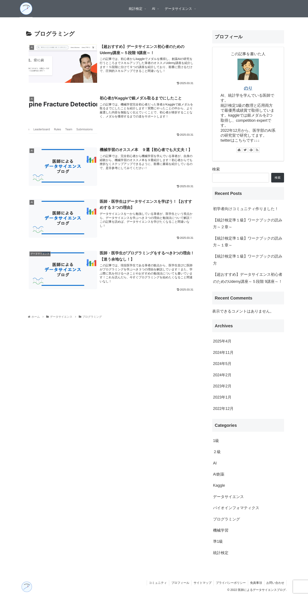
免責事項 (256, 582)
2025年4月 (222, 341)
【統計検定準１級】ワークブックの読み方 (247, 259)
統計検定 (220, 553)
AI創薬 (218, 474)
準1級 (218, 541)
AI (215, 463)
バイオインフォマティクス (236, 508)
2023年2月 (222, 386)
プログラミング (226, 519)
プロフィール (179, 582)
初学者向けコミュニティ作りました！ (245, 209)
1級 (216, 441)
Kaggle (219, 485)
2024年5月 (222, 364)
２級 (217, 452)
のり (248, 88)
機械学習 (220, 530)
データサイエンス (228, 497)
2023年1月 (222, 397)
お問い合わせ (275, 582)
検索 (216, 169)
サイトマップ (202, 582)
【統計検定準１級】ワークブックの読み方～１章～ (247, 241)
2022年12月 (223, 408)
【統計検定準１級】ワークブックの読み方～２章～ (247, 223)
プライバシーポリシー (230, 582)
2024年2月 (222, 375)
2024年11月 (223, 352)
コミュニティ (157, 582)
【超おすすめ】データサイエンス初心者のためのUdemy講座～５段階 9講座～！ (247, 277)
